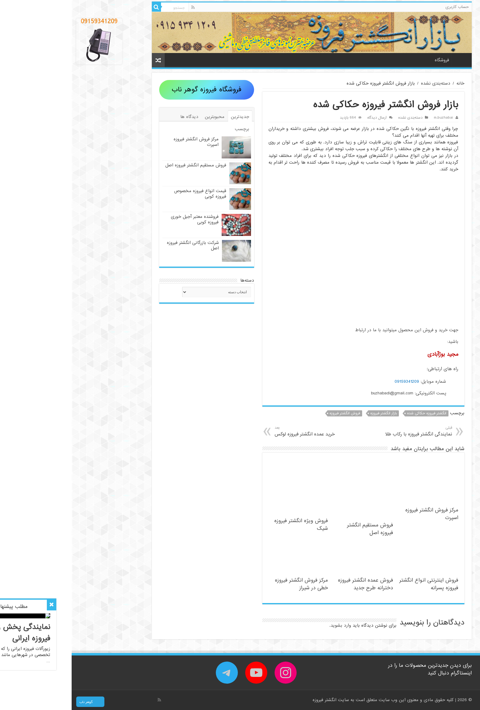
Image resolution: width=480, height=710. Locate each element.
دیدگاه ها (118, 116)
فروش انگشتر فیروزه (273, 413)
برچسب (170, 129)
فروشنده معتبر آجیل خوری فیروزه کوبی (123, 219)
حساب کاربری (385, 7)
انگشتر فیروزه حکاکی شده (355, 413)
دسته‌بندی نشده (364, 83)
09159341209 (335, 381)
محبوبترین (143, 116)
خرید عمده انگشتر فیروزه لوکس (246, 431)
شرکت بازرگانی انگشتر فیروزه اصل (121, 245)
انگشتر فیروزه (253, 700)
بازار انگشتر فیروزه (312, 413)
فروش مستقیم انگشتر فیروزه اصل (298, 529)
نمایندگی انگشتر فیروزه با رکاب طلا (337, 431)
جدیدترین (168, 116)
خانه (389, 59)
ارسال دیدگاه (305, 117)
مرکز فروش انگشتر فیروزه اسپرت (124, 142)
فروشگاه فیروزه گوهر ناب (135, 90)
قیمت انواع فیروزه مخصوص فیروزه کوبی (129, 194)
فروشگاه (370, 60)
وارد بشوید (269, 625)
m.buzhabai (371, 117)
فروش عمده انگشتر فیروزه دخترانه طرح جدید (293, 584)
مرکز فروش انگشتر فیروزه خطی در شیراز (229, 584)
